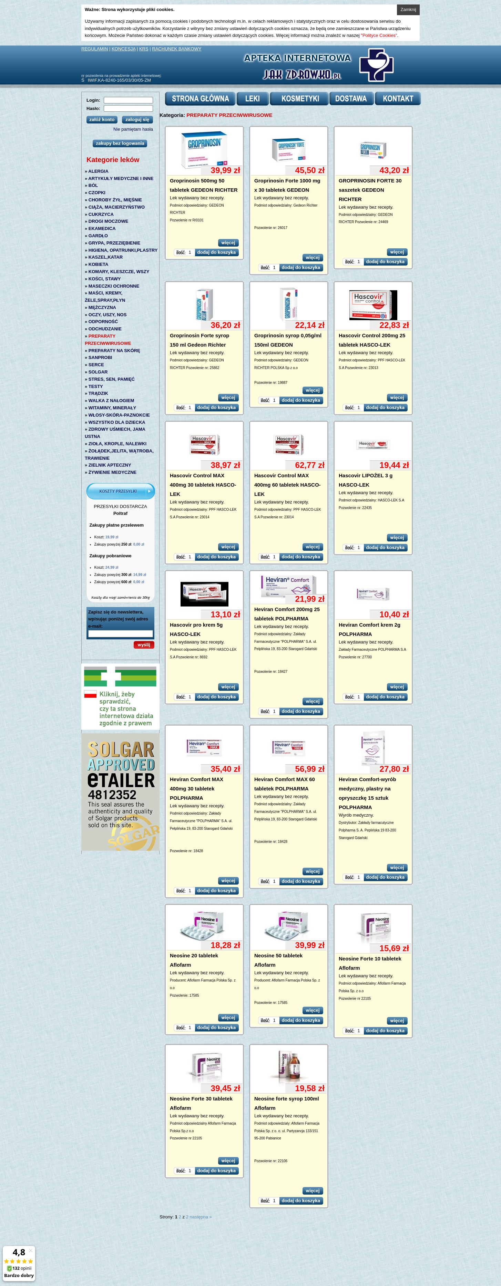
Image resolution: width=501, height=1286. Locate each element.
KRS (144, 48)
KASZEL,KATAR (106, 257)
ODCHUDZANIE (105, 328)
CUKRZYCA (101, 214)
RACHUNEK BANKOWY (176, 48)
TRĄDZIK (98, 393)
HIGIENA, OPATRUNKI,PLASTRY (123, 250)
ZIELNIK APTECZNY (110, 465)
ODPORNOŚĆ (103, 321)
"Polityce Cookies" (379, 35)
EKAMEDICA (102, 228)
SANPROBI (100, 357)
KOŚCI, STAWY (105, 278)
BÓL (93, 185)
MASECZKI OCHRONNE (114, 286)
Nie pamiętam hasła (133, 129)
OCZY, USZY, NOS (108, 314)
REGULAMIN (94, 48)
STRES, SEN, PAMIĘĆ (112, 379)
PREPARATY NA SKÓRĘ (114, 350)
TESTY (96, 386)
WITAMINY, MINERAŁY (112, 407)
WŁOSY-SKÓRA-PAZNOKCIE (119, 415)
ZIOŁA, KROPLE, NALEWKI (117, 443)
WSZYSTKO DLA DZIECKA (117, 422)
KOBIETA (99, 264)
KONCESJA (123, 48)
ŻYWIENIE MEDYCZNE (112, 472)
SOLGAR (98, 372)
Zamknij (408, 9)
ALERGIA (98, 171)
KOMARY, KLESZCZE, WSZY (119, 271)
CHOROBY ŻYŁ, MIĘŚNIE (115, 199)
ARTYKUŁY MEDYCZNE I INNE (120, 178)
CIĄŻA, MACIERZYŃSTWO (117, 207)
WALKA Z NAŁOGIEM (111, 400)
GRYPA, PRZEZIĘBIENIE (114, 243)
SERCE (96, 364)
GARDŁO (98, 235)
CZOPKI (97, 192)
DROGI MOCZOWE (109, 221)
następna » (201, 1216)
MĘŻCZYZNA (102, 307)
